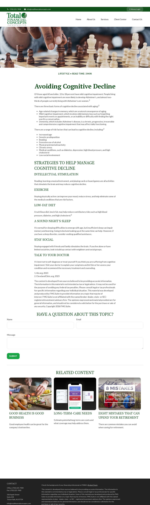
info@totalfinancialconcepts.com (37, 2)
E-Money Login (134, 2)
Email (78, 312)
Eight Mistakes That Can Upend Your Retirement (119, 408)
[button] (78, 12)
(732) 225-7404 (14, 2)
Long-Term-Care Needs (73, 406)
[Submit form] (13, 349)
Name (9, 312)
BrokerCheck (92, 478)
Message (11, 328)
